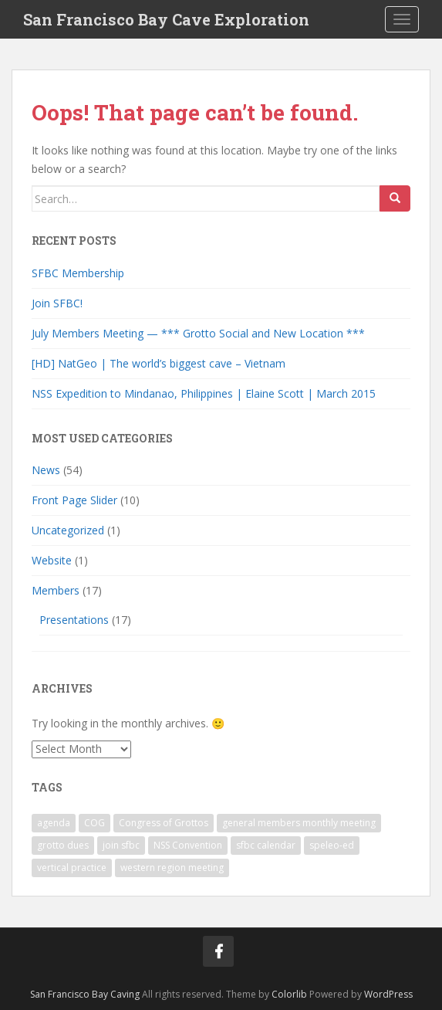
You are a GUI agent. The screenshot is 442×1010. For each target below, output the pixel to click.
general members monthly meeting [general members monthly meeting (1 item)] (299, 822)
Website (52, 560)
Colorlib (289, 994)
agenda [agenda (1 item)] (53, 822)
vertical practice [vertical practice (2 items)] (71, 867)
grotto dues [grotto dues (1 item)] (63, 845)
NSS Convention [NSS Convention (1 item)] (188, 845)
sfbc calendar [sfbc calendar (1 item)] (265, 845)
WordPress (388, 994)
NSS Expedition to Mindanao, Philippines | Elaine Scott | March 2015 (204, 393)
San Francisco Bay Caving (85, 994)
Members (55, 590)
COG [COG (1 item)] (94, 822)
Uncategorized (68, 530)
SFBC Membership (78, 273)
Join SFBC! (57, 303)
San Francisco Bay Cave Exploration (166, 19)
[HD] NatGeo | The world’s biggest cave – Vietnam (158, 363)
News (46, 470)
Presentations (74, 619)
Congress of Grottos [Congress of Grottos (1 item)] (163, 822)
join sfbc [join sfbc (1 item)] (121, 845)
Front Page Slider (74, 500)
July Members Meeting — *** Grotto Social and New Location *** (198, 333)
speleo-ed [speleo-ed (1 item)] (331, 845)
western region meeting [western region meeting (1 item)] (172, 867)
